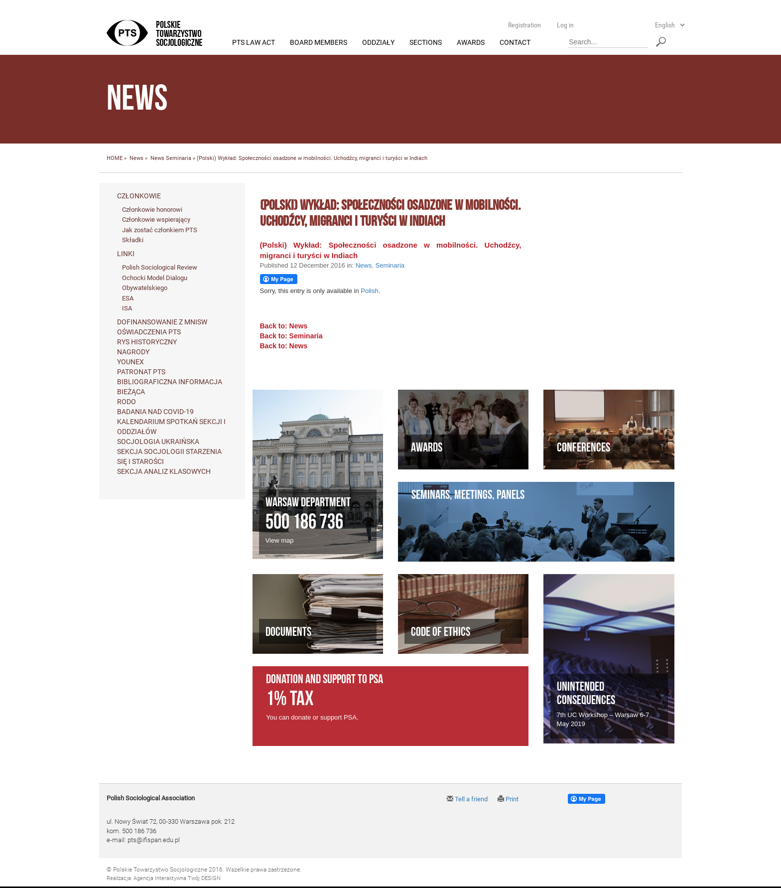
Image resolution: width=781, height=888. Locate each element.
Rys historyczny (147, 342)
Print (508, 799)
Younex (130, 362)
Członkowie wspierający (156, 220)
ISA (127, 308)
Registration (524, 25)
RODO (126, 402)
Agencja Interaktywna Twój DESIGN (177, 878)
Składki (132, 240)
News (136, 158)
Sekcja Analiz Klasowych (164, 471)
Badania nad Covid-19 (155, 412)
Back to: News (284, 326)
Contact (515, 43)
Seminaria (178, 158)
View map (279, 541)
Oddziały (378, 43)
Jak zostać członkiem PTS (159, 230)
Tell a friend (467, 799)
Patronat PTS (141, 372)
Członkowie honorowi (152, 209)
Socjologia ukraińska (158, 441)
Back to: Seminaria (291, 336)
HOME (115, 158)
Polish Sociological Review (159, 268)
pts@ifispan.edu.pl (154, 840)
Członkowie (139, 196)
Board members (318, 43)
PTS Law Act (253, 43)
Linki (125, 254)
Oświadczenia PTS (149, 332)
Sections (425, 43)
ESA (127, 298)
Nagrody (133, 352)
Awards (471, 43)
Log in (565, 25)
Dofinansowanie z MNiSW (162, 322)
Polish (369, 291)
